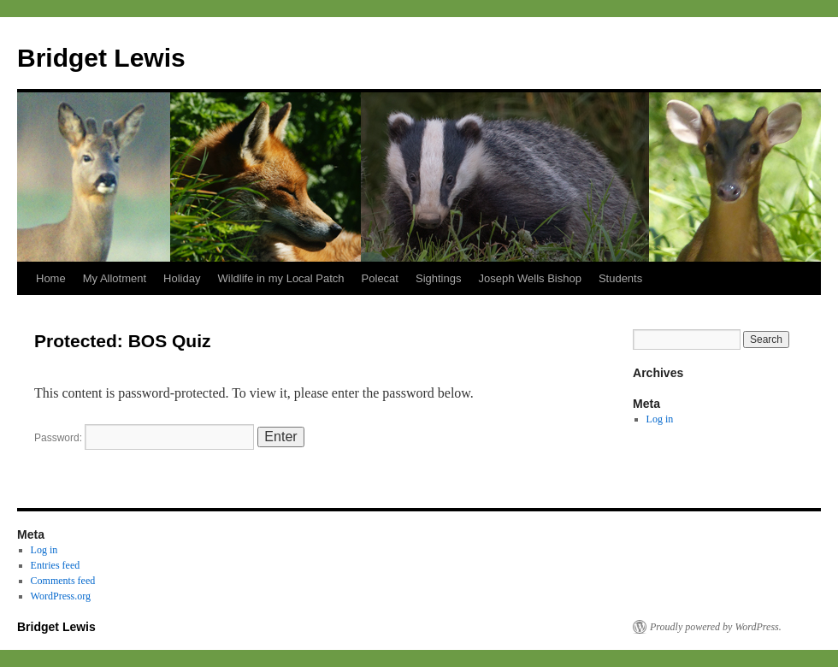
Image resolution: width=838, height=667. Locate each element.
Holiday (181, 278)
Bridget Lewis (101, 58)
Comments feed (63, 581)
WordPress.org (61, 596)
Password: (144, 438)
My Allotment (114, 278)
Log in (660, 419)
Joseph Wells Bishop (529, 278)
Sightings (438, 278)
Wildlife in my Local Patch (280, 278)
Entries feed (55, 565)
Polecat (380, 278)
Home (51, 278)
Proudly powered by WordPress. (716, 627)
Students (620, 278)
